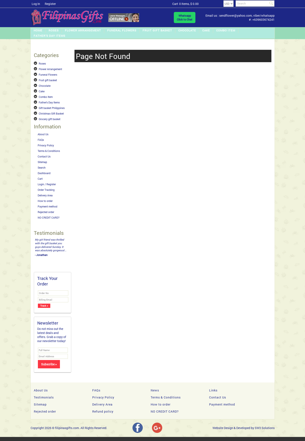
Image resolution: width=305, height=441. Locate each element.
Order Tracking (46, 189)
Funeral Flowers (121, 30)
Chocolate (187, 30)
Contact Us (44, 156)
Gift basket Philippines (52, 108)
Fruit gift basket (157, 30)
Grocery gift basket (49, 119)
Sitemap (42, 162)
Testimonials (44, 397)
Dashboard (44, 173)
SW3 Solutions (265, 428)
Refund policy (102, 411)
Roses (54, 30)
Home (38, 30)
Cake (206, 30)
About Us (43, 134)
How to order (45, 201)
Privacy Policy (46, 145)
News (155, 390)
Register (50, 4)
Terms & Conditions (49, 151)
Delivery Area (45, 195)
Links (213, 390)
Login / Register (47, 184)
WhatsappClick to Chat (184, 17)
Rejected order (46, 212)
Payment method (47, 206)
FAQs (41, 139)
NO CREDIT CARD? (49, 217)
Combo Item (225, 30)
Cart (40, 178)
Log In (36, 4)
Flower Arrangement (83, 30)
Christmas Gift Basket (51, 113)
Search (42, 167)
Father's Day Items (49, 36)
